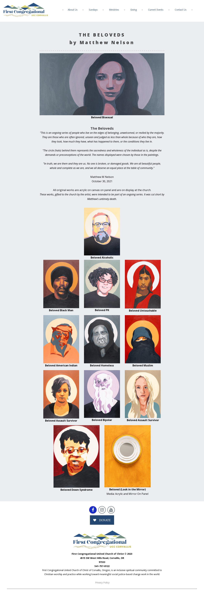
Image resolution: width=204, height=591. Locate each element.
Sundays (93, 9)
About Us (73, 9)
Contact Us (180, 9)
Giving (133, 9)
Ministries (114, 9)
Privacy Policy (102, 582)
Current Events (155, 9)
